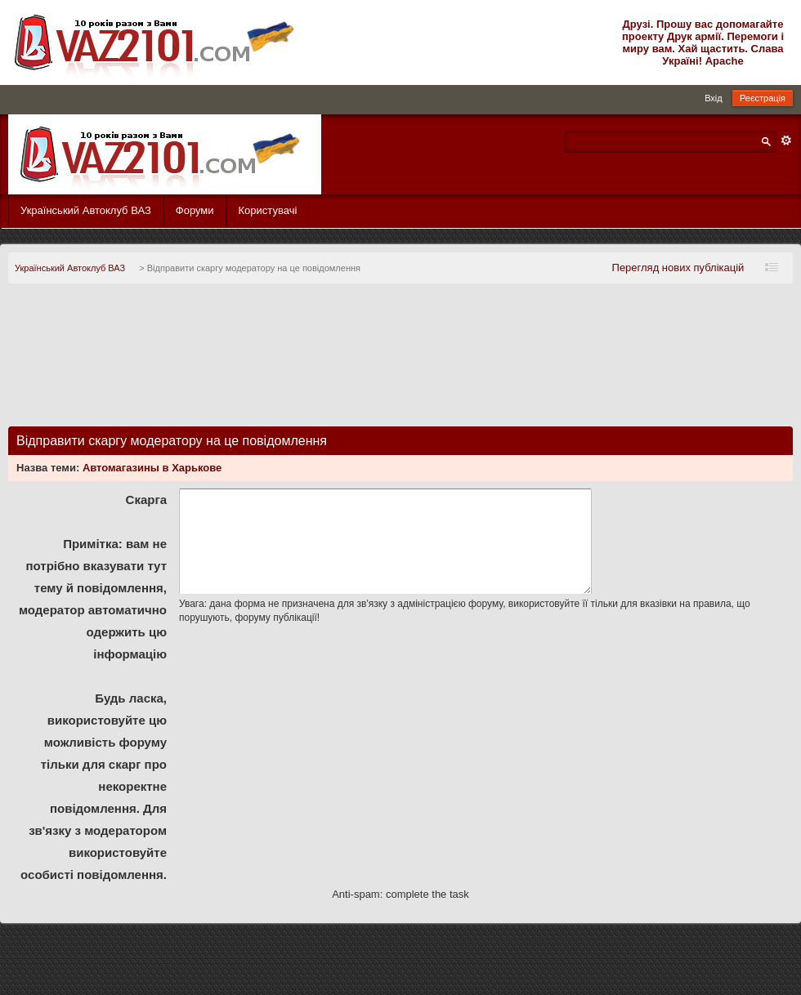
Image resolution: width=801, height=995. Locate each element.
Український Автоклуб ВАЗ (85, 210)
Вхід (714, 98)
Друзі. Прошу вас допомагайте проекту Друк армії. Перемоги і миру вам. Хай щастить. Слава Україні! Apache (703, 42)
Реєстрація (762, 98)
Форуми (195, 210)
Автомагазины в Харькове (152, 468)
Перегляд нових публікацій (678, 267)
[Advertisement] (400, 361)
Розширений (786, 140)
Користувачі (268, 210)
